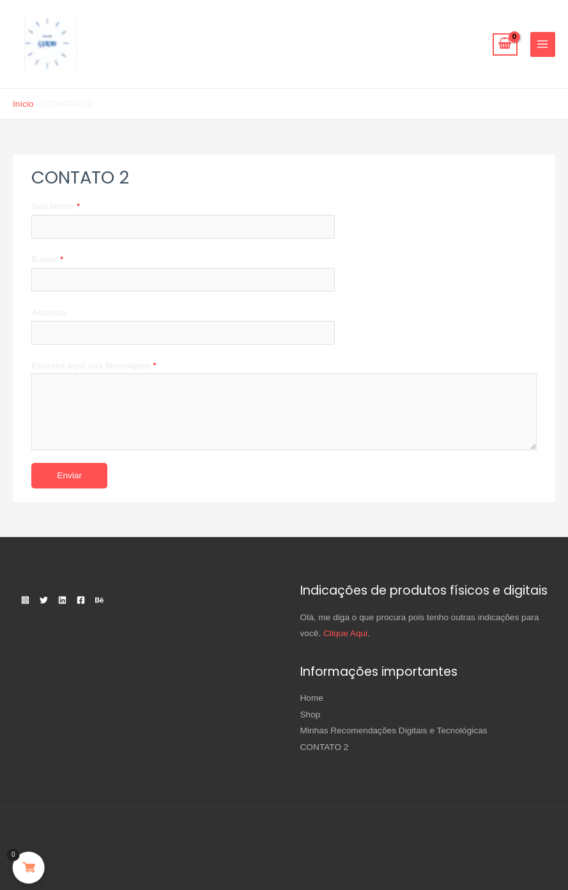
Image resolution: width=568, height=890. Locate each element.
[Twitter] (44, 600)
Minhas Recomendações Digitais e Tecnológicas (393, 730)
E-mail (47, 259)
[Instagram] (25, 600)
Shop (310, 714)
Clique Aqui (345, 633)
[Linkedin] (62, 600)
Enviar (69, 475)
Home (311, 698)
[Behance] (99, 600)
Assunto (48, 312)
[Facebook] (81, 600)
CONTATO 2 (324, 747)
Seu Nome (55, 206)
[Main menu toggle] (542, 44)
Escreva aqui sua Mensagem (93, 365)
